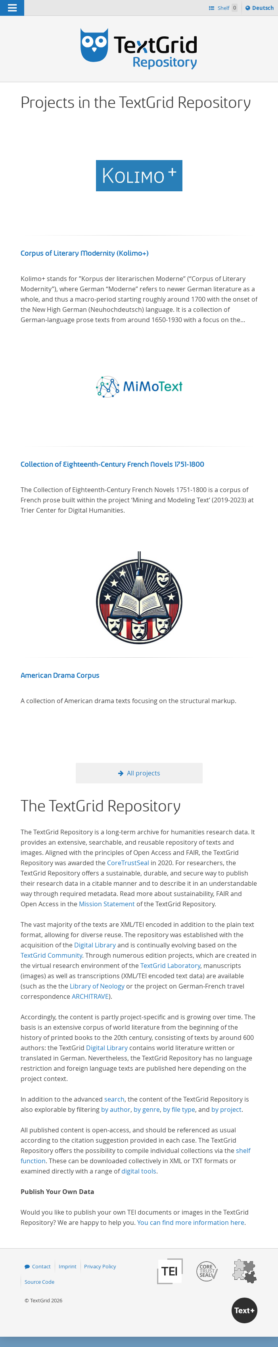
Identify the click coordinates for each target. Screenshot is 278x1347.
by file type (179, 1109)
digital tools (138, 1171)
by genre (147, 1109)
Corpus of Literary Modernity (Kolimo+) (85, 253)
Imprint (68, 1266)
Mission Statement (107, 904)
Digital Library (95, 945)
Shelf (227, 8)
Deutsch (264, 9)
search (114, 1099)
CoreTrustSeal (128, 862)
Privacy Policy (100, 1266)
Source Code (39, 1281)
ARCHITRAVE (90, 996)
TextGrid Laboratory (170, 965)
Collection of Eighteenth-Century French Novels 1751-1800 (112, 464)
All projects (143, 773)
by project (226, 1109)
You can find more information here (190, 1222)
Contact (41, 1266)
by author (115, 1109)
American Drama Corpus (60, 675)
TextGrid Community (51, 955)
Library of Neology (97, 986)
